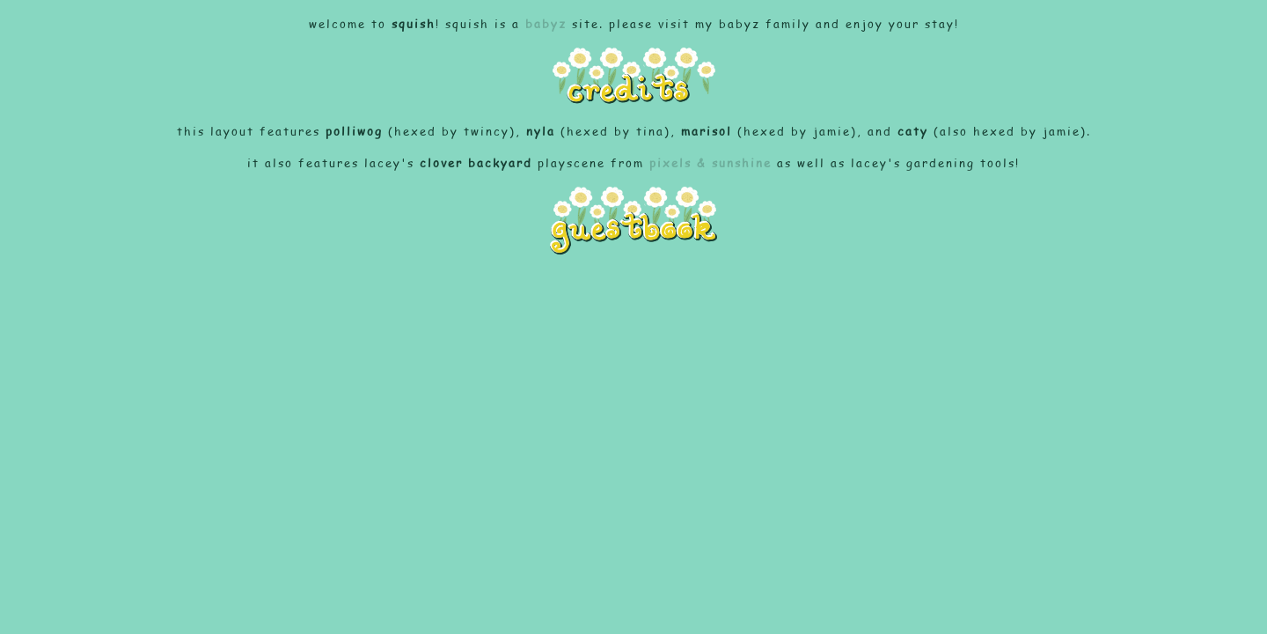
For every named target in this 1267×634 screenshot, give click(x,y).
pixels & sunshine (710, 163)
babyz (546, 24)
